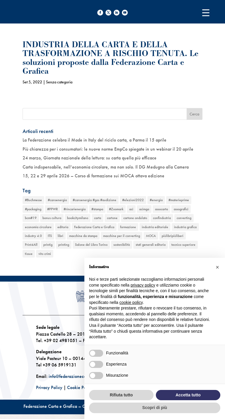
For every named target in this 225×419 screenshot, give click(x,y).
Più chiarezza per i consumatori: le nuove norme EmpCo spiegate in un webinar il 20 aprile (108, 149)
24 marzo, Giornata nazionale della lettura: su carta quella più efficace (89, 158)
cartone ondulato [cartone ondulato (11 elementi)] (135, 218)
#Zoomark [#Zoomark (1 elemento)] (116, 209)
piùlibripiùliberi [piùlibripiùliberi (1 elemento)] (172, 235)
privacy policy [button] (143, 285)
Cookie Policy (80, 387)
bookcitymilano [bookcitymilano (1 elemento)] (77, 218)
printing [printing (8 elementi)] (63, 244)
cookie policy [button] (131, 302)
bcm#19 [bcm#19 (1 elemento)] (31, 218)
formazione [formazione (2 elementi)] (128, 227)
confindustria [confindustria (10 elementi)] (162, 218)
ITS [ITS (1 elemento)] (50, 235)
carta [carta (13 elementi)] (97, 218)
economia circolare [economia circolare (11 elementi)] (38, 227)
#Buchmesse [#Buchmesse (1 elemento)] (33, 200)
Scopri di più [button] (154, 407)
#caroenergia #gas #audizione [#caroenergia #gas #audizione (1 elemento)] (94, 200)
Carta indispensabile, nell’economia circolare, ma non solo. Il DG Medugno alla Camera (106, 167)
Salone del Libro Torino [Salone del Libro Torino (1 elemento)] (91, 244)
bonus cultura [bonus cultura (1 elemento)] (51, 218)
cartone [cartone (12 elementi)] (112, 218)
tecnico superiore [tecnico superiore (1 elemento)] (183, 244)
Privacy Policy (49, 387)
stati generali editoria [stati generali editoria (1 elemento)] (151, 244)
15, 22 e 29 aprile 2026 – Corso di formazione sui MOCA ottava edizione (93, 176)
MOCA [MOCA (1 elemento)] (151, 235)
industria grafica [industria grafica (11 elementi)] (185, 227)
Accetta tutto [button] (188, 395)
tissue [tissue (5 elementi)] (29, 253)
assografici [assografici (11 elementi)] (181, 209)
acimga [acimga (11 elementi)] (144, 209)
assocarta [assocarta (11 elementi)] (161, 209)
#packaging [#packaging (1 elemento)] (33, 209)
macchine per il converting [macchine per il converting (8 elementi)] (121, 235)
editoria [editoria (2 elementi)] (62, 227)
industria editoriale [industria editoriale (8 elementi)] (155, 227)
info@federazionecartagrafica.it (78, 376)
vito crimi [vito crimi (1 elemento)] (44, 253)
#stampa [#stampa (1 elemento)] (97, 209)
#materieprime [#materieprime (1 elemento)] (178, 200)
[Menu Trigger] (206, 12)
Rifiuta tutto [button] (121, 395)
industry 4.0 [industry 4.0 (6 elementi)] (33, 235)
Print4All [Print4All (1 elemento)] (31, 244)
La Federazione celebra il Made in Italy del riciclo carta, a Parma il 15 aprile (94, 140)
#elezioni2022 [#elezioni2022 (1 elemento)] (133, 200)
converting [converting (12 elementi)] (184, 218)
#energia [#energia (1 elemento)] (156, 200)
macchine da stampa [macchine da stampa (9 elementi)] (83, 235)
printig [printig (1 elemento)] (47, 244)
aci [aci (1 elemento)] (131, 209)
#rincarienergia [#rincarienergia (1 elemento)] (75, 209)
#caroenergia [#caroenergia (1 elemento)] (57, 200)
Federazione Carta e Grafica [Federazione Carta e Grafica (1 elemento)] (94, 227)
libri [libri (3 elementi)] (60, 235)
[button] (217, 267)
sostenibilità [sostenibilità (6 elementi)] (121, 244)
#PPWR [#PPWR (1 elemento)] (52, 209)
